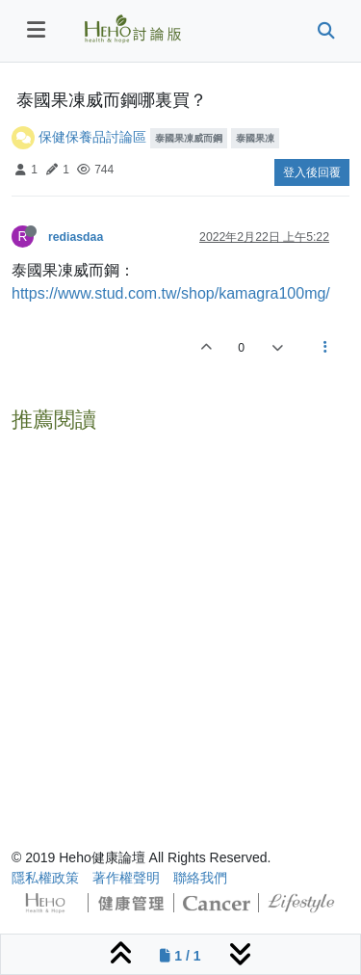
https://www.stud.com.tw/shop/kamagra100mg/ (171, 293)
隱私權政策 (45, 877)
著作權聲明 (126, 877)
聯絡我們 (200, 877)
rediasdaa (75, 237)
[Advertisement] (180, 621)
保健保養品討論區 (92, 137)
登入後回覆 (312, 172)
